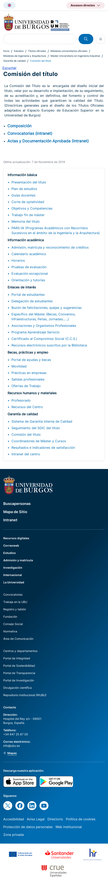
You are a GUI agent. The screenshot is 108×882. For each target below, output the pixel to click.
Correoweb (11, 545)
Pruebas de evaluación (28, 267)
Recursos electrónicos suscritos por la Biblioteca (49, 345)
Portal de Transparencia (19, 673)
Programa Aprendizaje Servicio (35, 332)
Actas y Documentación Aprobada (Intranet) (48, 140)
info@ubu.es (11, 745)
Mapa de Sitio (15, 512)
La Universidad (13, 582)
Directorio (55, 819)
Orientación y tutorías (28, 280)
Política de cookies (80, 819)
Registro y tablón (14, 609)
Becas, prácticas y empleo (28, 352)
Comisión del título (26, 434)
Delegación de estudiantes (32, 301)
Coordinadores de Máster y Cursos (38, 441)
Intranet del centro (25, 454)
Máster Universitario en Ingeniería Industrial (75, 55)
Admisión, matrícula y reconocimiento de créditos (50, 247)
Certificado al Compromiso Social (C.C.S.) (44, 339)
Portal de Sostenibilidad (19, 665)
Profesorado (21, 400)
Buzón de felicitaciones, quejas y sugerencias (46, 308)
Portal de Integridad (16, 658)
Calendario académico (28, 254)
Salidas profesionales (27, 379)
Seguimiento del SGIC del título (35, 428)
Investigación (12, 567)
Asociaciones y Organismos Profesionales (43, 326)
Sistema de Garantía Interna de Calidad (41, 421)
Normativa (10, 631)
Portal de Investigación (18, 680)
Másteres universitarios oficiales (69, 50)
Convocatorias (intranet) (29, 133)
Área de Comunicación (18, 638)
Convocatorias (12, 594)
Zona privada (13, 835)
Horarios (18, 260)
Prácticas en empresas (28, 373)
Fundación (10, 616)
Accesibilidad (13, 819)
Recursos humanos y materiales (32, 393)
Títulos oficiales (37, 50)
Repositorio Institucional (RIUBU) (24, 695)
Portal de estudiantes (28, 295)
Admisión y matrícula (18, 560)
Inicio (6, 50)
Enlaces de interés (22, 287)
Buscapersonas (17, 503)
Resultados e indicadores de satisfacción (43, 447)
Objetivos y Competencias (31, 208)
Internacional (12, 575)
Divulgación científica (17, 687)
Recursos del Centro (27, 407)
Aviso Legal (36, 819)
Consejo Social (13, 624)
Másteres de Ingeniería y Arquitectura (24, 55)
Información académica (26, 240)
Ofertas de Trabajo (26, 386)
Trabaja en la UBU (15, 602)
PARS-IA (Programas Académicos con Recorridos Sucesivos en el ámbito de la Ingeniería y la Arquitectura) (55, 230)
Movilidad (19, 366)
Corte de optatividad (27, 202)
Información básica (22, 175)
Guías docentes (23, 195)
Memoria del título (25, 221)
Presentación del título (28, 182)
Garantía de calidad (14, 60)
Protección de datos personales (28, 827)
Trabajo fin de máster (28, 215)
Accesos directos (83, 5)
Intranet (10, 520)
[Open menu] (101, 39)
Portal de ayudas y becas (31, 360)
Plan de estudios (24, 189)
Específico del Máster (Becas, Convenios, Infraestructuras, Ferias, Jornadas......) (43, 316)
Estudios (19, 50)
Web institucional (68, 827)
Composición (19, 125)
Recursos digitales (16, 538)
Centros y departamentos (20, 651)
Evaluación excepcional (29, 273)
